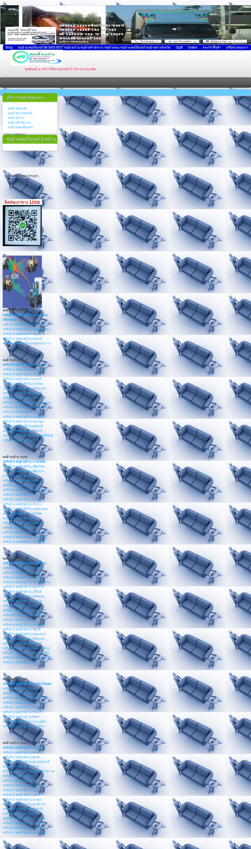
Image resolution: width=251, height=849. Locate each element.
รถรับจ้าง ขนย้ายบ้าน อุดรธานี (23, 587)
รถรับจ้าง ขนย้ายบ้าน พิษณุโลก (24, 542)
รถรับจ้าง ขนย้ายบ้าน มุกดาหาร (24, 610)
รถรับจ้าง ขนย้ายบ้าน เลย (20, 620)
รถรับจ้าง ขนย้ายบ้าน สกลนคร (23, 573)
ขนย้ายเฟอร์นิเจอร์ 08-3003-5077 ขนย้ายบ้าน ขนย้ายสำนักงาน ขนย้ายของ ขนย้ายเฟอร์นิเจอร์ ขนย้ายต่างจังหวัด (94, 47)
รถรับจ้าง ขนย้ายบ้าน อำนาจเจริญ (26, 653)
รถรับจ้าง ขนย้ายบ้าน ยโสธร (22, 615)
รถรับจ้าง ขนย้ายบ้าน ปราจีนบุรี (24, 698)
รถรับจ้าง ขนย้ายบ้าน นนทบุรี (22, 338)
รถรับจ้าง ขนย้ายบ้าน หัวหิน (22, 440)
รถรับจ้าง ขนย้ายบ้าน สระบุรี (22, 379)
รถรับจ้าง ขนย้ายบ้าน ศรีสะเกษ (23, 639)
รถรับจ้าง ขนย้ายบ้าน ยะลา (21, 813)
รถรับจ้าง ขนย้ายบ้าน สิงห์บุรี (22, 393)
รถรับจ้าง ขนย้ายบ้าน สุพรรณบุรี (24, 398)
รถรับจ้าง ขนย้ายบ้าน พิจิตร (21, 518)
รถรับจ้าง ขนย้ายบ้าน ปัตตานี (23, 809)
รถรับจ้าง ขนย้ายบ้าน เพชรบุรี (23, 426)
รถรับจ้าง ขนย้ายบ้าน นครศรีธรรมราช (28, 771)
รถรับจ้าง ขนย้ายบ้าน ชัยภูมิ (22, 629)
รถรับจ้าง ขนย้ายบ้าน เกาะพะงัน (24, 832)
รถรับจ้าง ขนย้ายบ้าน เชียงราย (23, 471)
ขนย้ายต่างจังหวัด (20, 113)
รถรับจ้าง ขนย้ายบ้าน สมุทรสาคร (25, 407)
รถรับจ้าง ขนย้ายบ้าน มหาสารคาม (26, 582)
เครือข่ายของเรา (237, 47)
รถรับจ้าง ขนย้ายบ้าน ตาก (20, 476)
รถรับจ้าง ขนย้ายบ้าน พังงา (21, 766)
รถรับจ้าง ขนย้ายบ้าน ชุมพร (21, 757)
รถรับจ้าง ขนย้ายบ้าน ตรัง (20, 776)
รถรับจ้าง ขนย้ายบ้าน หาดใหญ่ (24, 818)
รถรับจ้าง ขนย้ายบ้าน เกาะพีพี (23, 828)
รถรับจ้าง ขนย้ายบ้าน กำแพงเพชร (26, 532)
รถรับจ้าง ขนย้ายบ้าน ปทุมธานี (23, 334)
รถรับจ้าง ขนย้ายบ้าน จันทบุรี (22, 707)
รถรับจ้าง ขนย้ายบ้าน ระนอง (22, 799)
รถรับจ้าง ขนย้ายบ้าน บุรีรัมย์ (22, 591)
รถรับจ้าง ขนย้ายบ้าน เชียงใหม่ (24, 466)
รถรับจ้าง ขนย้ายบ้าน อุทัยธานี (23, 480)
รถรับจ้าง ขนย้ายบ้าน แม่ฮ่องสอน (25, 509)
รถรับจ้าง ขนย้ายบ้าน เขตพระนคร (26, 329)
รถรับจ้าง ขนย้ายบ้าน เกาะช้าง (23, 726)
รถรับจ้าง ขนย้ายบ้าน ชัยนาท (22, 431)
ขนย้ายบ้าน (16, 118)
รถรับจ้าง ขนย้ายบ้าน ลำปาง (22, 504)
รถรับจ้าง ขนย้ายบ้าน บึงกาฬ (22, 662)
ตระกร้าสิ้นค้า (212, 47)
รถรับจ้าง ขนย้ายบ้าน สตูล (20, 790)
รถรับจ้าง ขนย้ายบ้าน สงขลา (22, 752)
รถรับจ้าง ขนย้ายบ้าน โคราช (22, 601)
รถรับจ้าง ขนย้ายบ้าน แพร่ (20, 528)
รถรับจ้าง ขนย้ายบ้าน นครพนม (23, 596)
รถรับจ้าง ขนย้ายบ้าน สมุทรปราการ (27, 343)
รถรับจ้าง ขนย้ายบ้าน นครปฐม (23, 421)
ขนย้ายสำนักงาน (19, 122)
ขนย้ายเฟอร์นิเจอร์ (20, 127)
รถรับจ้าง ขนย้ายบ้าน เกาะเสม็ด (24, 721)
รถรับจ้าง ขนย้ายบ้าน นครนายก (24, 388)
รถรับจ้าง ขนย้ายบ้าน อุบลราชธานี (26, 657)
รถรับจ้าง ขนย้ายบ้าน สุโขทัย (22, 513)
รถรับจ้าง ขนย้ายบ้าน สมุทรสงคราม (27, 402)
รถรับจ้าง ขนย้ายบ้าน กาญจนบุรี (24, 369)
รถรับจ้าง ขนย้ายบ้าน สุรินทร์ (22, 643)
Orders (192, 47)
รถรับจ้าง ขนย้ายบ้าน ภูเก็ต (21, 795)
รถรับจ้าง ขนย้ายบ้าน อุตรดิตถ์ (23, 523)
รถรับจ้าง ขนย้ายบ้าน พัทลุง (21, 780)
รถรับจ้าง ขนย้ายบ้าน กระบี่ (21, 785)
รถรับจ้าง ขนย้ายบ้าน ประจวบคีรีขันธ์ (28, 435)
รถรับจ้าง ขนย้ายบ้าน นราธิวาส (24, 804)
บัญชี (179, 47)
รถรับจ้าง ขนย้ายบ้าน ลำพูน (21, 485)
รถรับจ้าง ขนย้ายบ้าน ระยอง (22, 693)
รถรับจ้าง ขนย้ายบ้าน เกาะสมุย (23, 823)
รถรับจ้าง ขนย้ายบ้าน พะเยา (22, 499)
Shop (9, 47)
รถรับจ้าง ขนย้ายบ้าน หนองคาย (24, 634)
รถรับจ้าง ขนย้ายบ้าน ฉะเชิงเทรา (25, 416)
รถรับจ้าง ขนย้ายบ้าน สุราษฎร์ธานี (26, 762)
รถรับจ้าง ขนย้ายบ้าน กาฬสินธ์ (23, 568)
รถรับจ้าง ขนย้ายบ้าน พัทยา (21, 717)
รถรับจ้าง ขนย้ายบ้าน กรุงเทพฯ (23, 324)
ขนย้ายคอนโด (17, 108)
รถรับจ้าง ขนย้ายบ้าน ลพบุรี (21, 374)
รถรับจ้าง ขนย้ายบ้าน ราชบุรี (22, 412)
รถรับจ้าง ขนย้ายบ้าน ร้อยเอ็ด (23, 577)
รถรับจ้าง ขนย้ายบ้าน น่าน (20, 495)
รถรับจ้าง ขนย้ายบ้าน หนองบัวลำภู (26, 648)
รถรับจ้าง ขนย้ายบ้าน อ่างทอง (23, 383)
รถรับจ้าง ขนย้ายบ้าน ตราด (21, 702)
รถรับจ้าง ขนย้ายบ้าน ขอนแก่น (23, 624)
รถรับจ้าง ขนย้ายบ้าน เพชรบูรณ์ (24, 490)
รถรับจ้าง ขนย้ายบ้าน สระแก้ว (23, 712)
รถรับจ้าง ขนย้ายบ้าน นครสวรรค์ (25, 537)
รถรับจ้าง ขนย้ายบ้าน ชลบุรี (21, 688)
